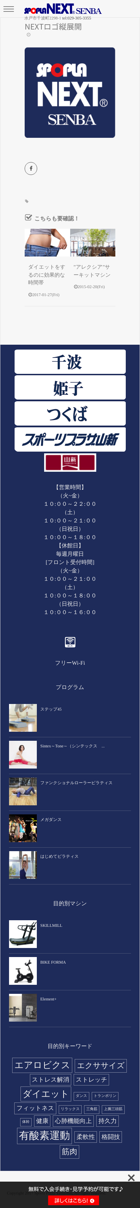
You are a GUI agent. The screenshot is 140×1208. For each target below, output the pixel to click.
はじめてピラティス (59, 856)
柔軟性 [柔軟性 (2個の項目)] (85, 1136)
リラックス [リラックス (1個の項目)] (70, 1109)
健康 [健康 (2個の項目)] (42, 1120)
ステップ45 (50, 709)
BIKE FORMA (53, 962)
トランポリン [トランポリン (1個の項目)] (105, 1096)
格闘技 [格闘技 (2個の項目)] (110, 1136)
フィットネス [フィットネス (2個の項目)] (35, 1108)
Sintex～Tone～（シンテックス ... (72, 746)
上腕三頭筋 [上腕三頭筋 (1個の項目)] (113, 1109)
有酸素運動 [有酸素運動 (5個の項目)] (44, 1135)
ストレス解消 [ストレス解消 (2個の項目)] (50, 1079)
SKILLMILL (51, 925)
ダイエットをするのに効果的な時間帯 (46, 275)
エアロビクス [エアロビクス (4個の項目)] (42, 1065)
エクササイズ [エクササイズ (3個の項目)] (100, 1065)
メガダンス (50, 819)
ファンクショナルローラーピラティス (76, 782)
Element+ (48, 999)
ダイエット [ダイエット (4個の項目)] (46, 1094)
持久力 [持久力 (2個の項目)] (107, 1120)
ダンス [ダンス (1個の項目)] (81, 1096)
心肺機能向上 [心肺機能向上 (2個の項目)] (73, 1120)
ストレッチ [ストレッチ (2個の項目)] (91, 1079)
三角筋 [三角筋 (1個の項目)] (91, 1109)
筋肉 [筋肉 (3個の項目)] (69, 1151)
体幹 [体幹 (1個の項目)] (26, 1122)
